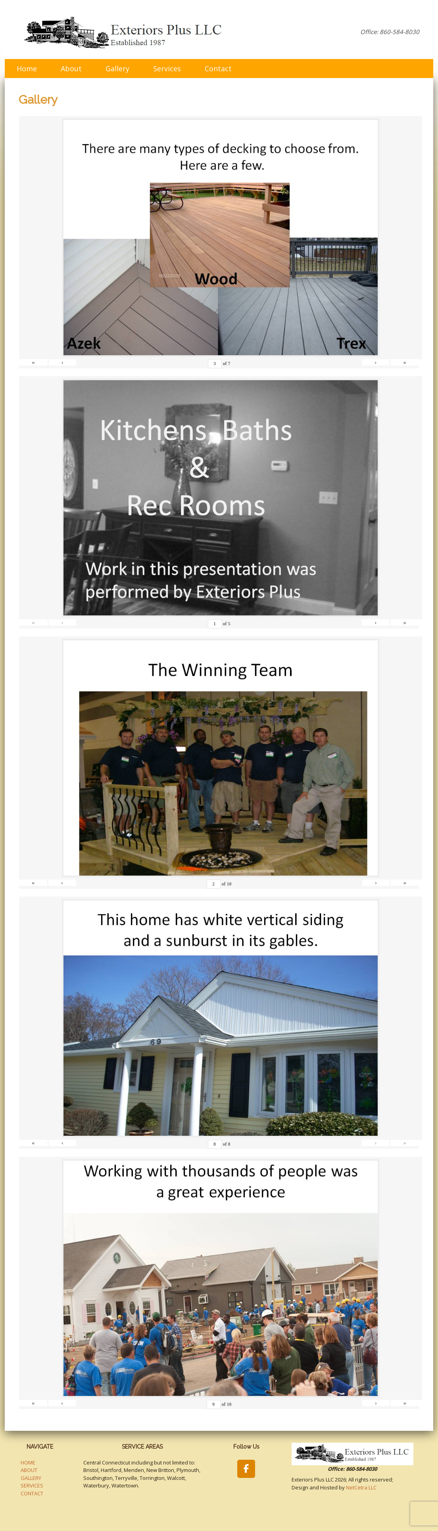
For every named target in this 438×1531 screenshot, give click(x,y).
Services (167, 68)
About (71, 68)
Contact (218, 68)
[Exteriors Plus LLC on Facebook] (246, 1469)
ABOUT (29, 1470)
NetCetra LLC (361, 1487)
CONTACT (32, 1493)
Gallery (117, 68)
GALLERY (31, 1477)
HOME (28, 1462)
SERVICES (32, 1485)
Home (27, 68)
